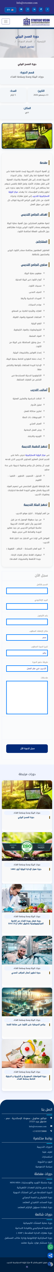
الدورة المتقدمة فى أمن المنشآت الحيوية (32, 1192)
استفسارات (47, 1157)
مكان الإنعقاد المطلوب (38, 631)
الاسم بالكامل (42, 584)
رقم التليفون (43, 615)
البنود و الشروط (45, 1161)
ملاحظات (44, 677)
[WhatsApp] (50, 1247)
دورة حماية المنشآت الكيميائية (37, 1223)
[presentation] (27, 727)
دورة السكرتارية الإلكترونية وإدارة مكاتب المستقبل (28, 1238)
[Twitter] (41, 9)
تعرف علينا (47, 1152)
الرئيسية (41, 41)
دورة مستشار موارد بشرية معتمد (36, 1242)
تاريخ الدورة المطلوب (39, 646)
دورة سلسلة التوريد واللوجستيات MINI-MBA (31, 1182)
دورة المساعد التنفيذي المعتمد (37, 1202)
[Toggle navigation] (6, 21)
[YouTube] (21, 9)
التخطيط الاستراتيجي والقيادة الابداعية (33, 1228)
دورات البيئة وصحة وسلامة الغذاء (27, 76)
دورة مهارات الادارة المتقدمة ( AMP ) (34, 1233)
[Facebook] (47, 9)
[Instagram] (27, 9)
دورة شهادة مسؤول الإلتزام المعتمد (35, 1207)
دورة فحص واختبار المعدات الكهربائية (34, 1187)
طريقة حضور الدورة (40, 662)
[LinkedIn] (34, 9)
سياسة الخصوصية (43, 1166)
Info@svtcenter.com (26, 3)
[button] (50, 1255)
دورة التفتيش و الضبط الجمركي (37, 1197)
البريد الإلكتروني (41, 600)
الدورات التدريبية (44, 1147)
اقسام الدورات (25, 41)
